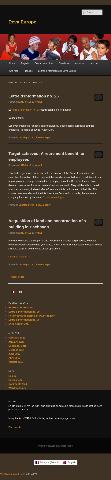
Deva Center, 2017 (18, 323)
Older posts (16, 277)
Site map (13, 71)
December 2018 (17, 345)
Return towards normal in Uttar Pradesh (31, 315)
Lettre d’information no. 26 (23, 319)
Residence (64, 63)
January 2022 (16, 341)
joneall (38, 102)
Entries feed (15, 380)
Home (12, 63)
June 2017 (14, 353)
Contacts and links (44, 63)
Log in (12, 376)
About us (79, 63)
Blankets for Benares (20, 307)
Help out (94, 63)
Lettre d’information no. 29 (23, 311)
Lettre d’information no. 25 (33, 96)
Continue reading (54, 197)
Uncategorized (26, 137)
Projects (25, 63)
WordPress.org (17, 388)
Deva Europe (22, 21)
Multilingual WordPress (12, 474)
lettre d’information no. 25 (26, 109)
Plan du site (14, 427)
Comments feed (17, 384)
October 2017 (16, 349)
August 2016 (15, 361)
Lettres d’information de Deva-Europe (57, 71)
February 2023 (16, 337)
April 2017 (14, 357)
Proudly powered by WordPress (55, 446)
